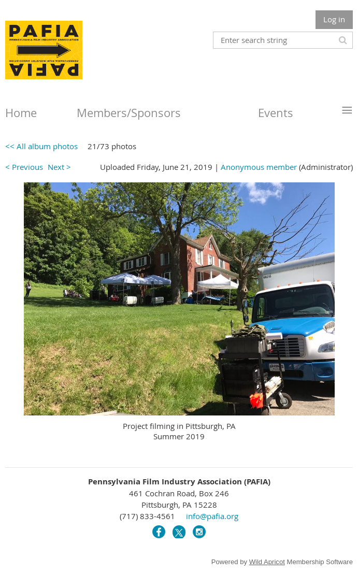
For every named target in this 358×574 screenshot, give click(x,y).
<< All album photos (41, 146)
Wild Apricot (267, 562)
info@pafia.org (212, 516)
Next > (59, 167)
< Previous (24, 167)
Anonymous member (259, 167)
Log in (334, 19)
